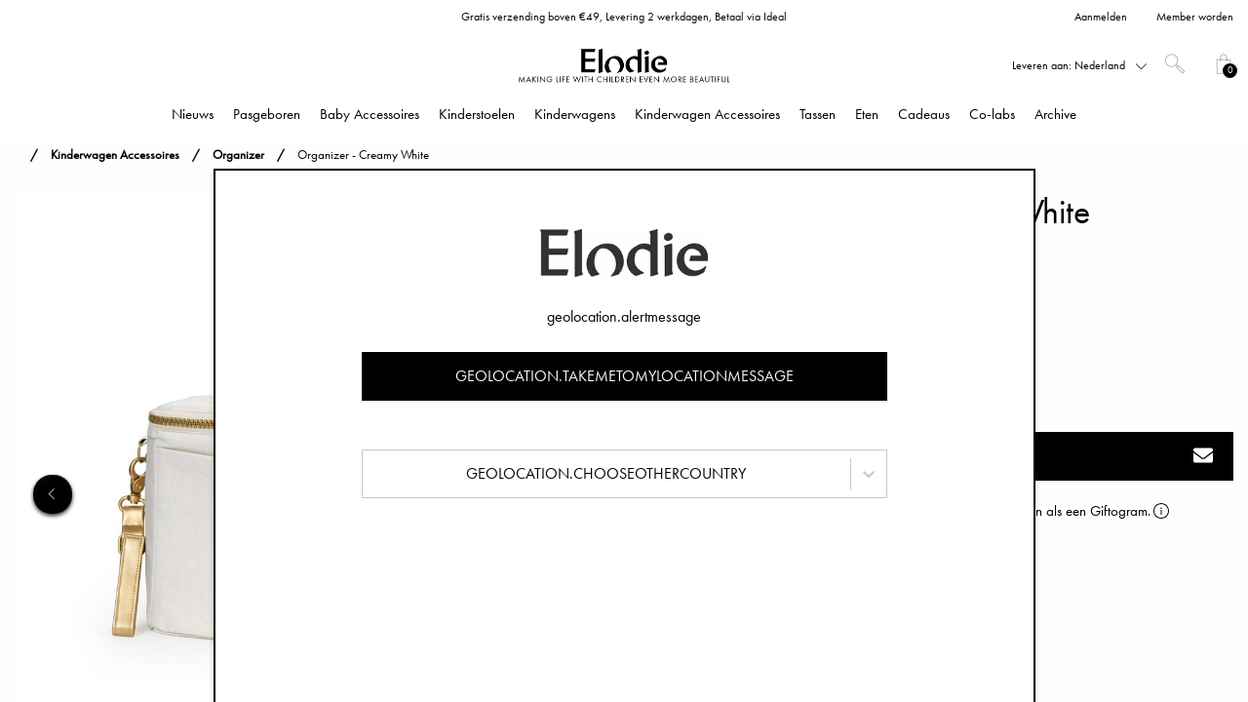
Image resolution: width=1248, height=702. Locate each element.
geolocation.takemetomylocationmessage (624, 376)
